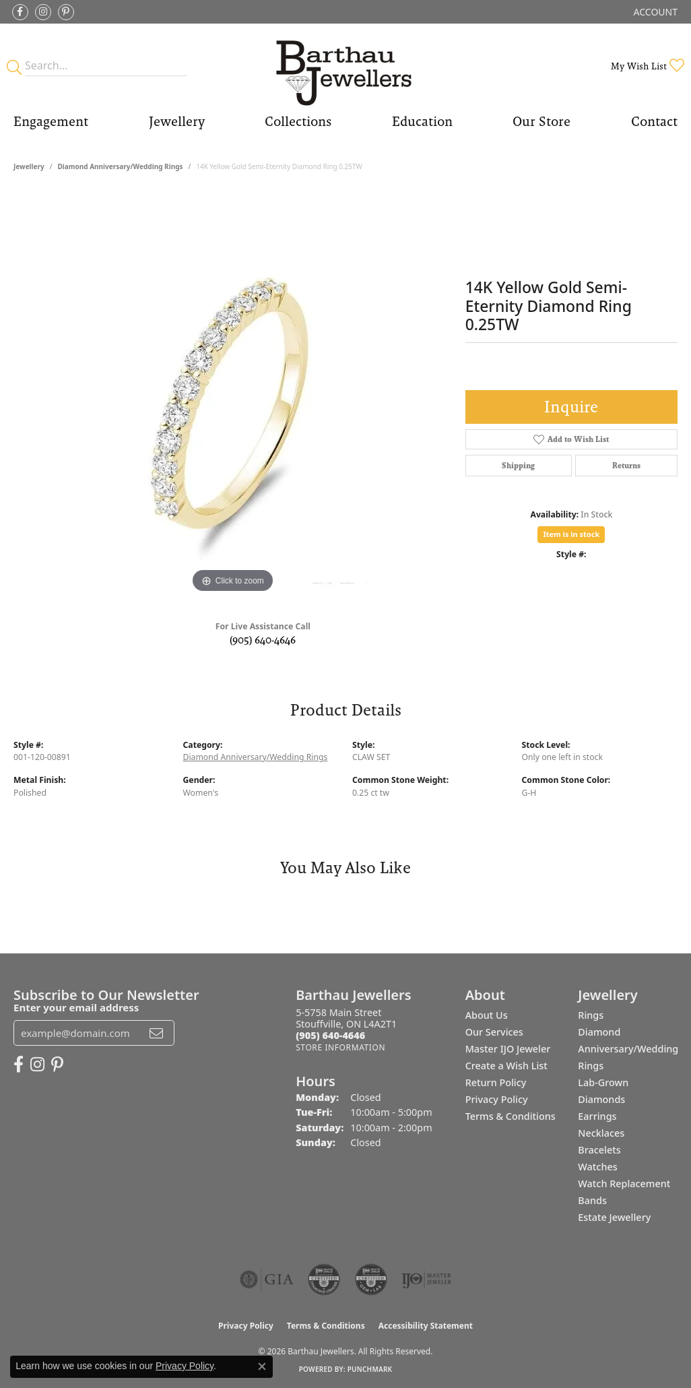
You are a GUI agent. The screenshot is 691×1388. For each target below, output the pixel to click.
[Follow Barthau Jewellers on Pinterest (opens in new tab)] (66, 12)
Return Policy (496, 1082)
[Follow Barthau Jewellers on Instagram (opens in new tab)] (43, 12)
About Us (486, 1015)
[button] (654, 12)
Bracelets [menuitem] (599, 1149)
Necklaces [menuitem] (601, 1133)
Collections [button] (298, 121)
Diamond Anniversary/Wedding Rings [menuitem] (628, 1049)
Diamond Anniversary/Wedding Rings (120, 166)
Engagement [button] (50, 121)
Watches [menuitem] (597, 1166)
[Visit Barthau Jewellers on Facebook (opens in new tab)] (20, 12)
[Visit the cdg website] (324, 1279)
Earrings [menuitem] (597, 1116)
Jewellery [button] (177, 121)
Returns (626, 465)
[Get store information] (340, 1047)
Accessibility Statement (426, 1325)
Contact (654, 121)
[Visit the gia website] (267, 1279)
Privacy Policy (496, 1099)
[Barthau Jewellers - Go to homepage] (345, 66)
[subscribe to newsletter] (156, 1033)
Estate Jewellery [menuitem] (614, 1217)
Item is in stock (571, 534)
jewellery (28, 166)
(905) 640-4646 (263, 639)
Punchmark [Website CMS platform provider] (370, 1369)
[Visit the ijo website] (426, 1279)
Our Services (494, 1032)
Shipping (518, 465)
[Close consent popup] (262, 1366)
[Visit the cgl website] (371, 1279)
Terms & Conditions (510, 1116)
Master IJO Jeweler (508, 1048)
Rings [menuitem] (590, 1015)
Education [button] (422, 121)
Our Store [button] (541, 121)
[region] (232, 394)
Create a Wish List (506, 1065)
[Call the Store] (330, 1035)
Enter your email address (76, 1007)
